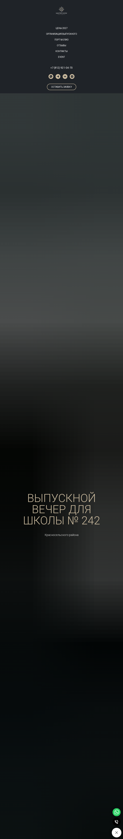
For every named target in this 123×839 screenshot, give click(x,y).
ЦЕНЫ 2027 (61, 28)
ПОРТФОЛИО (62, 39)
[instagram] (72, 76)
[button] (61, 87)
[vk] (65, 76)
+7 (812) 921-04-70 (61, 67)
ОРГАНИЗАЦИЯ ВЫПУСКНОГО (61, 34)
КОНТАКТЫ (62, 51)
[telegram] (58, 76)
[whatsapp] (51, 76)
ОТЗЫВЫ (61, 45)
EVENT (61, 57)
